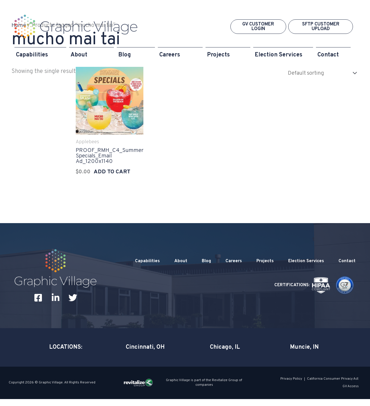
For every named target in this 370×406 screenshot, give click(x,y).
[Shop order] (319, 73)
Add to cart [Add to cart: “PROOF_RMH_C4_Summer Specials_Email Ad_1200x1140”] (111, 174)
